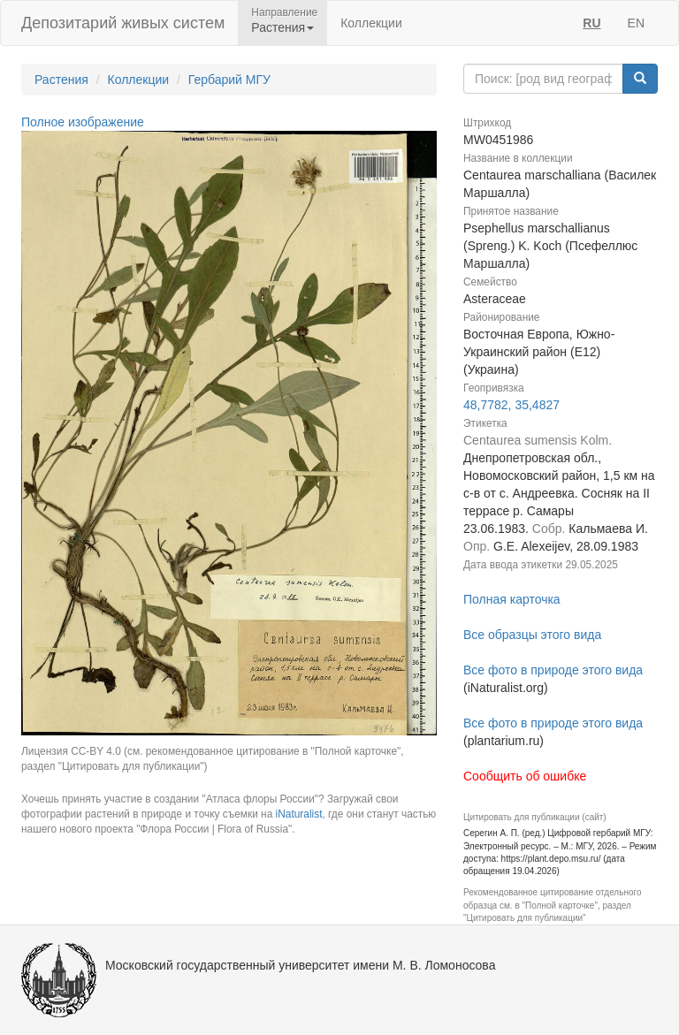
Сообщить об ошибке (524, 776)
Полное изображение (82, 122)
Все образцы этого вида (532, 635)
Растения (61, 79)
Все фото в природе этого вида (553, 670)
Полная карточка (512, 599)
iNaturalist (299, 814)
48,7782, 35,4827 (511, 405)
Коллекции (371, 23)
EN (636, 23)
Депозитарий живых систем (123, 23)
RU (591, 23)
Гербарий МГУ (229, 79)
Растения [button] (282, 27)
